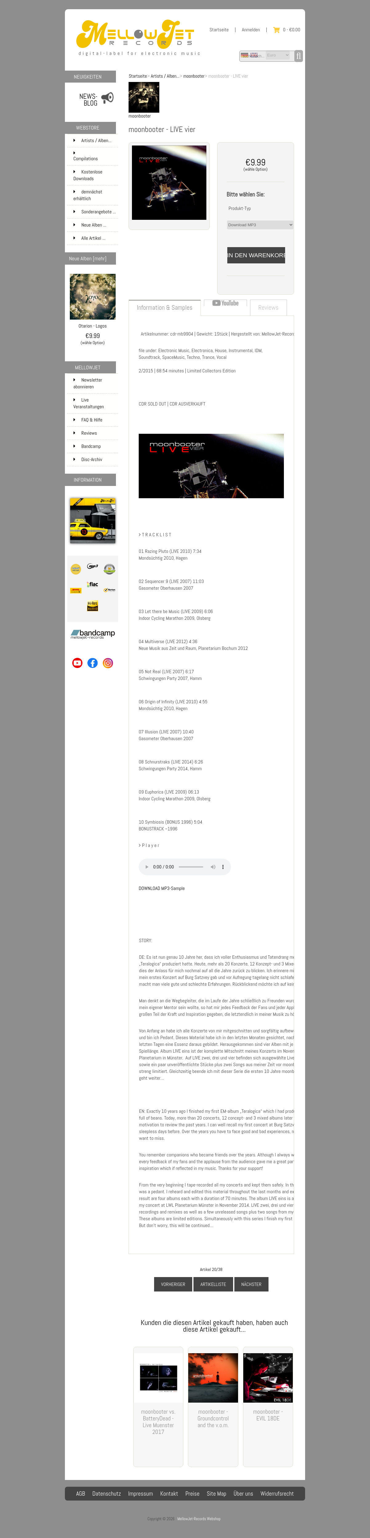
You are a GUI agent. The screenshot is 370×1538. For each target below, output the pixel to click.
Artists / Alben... (165, 76)
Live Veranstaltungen (89, 403)
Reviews (85, 433)
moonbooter (194, 76)
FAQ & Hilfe (88, 420)
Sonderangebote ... (95, 211)
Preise (192, 1493)
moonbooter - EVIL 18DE (268, 1415)
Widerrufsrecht (277, 1493)
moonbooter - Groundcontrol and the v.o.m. (213, 1418)
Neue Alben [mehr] (87, 258)
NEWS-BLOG (88, 100)
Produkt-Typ (240, 208)
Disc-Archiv (88, 459)
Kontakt (169, 1493)
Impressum (140, 1493)
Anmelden (251, 29)
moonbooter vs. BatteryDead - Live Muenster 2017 (158, 1422)
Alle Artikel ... (90, 238)
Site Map (216, 1493)
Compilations (95, 156)
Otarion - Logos (93, 323)
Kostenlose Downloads (95, 175)
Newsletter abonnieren (88, 383)
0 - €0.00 (286, 29)
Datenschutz (106, 1493)
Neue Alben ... (90, 225)
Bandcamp (87, 446)
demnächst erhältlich (95, 195)
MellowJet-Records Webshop (199, 1518)
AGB (80, 1493)
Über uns (243, 1493)
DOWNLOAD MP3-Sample (162, 888)
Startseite (219, 29)
